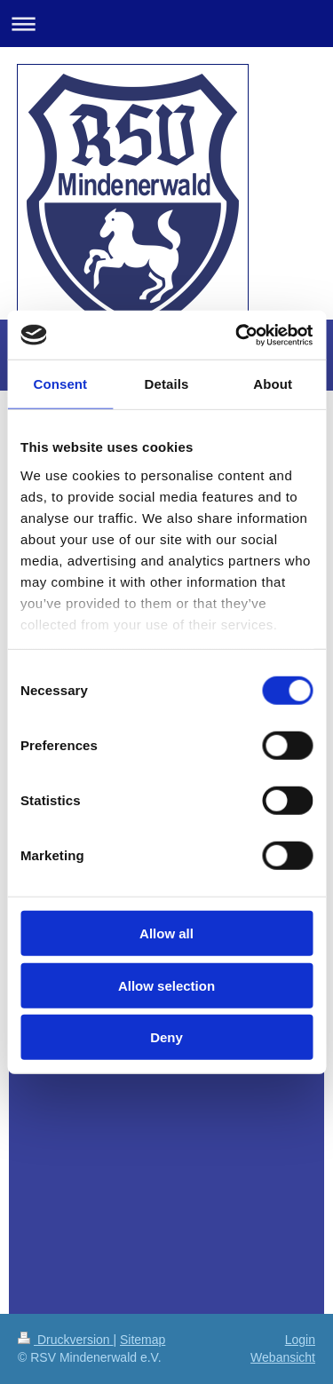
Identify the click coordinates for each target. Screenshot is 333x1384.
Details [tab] (167, 383)
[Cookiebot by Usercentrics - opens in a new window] (237, 334)
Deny (166, 1037)
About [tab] (272, 383)
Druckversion (65, 1340)
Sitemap (142, 1340)
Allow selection (166, 985)
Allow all (166, 933)
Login (300, 1340)
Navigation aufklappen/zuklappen (166, 23)
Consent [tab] (60, 383)
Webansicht (282, 1357)
